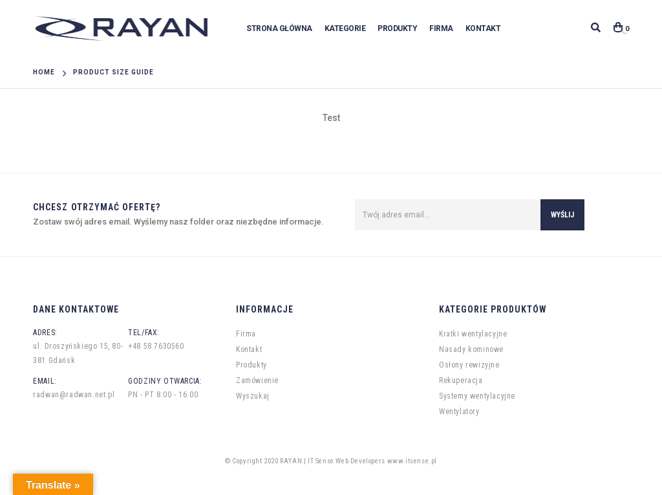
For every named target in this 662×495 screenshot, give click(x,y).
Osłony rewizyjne (469, 364)
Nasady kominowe (471, 349)
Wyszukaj (253, 396)
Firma (441, 28)
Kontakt (483, 28)
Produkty (397, 28)
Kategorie (345, 28)
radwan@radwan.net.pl (73, 394)
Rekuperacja (461, 380)
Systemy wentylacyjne (477, 396)
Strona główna (279, 28)
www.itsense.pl (412, 461)
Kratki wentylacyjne (473, 333)
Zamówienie (257, 380)
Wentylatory (459, 411)
